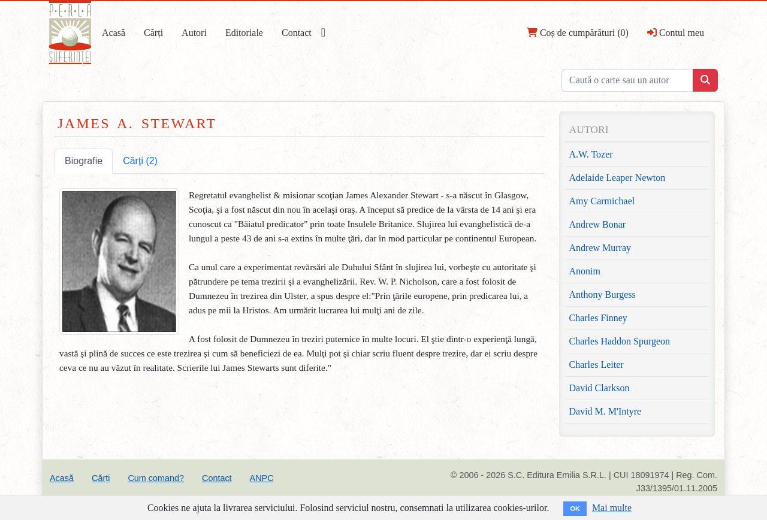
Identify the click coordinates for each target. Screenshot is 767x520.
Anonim (584, 271)
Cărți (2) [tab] (140, 161)
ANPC (262, 478)
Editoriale (244, 33)
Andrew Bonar (597, 224)
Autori (194, 33)
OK (575, 508)
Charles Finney (598, 318)
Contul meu (675, 32)
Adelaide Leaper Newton (617, 178)
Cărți (153, 33)
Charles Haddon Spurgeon (620, 341)
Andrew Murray (600, 248)
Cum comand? (156, 478)
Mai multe (612, 508)
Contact (297, 33)
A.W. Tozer (591, 154)
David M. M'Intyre (605, 411)
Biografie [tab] (83, 161)
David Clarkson (599, 388)
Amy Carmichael (602, 201)
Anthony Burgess (602, 294)
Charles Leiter (596, 364)
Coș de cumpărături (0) (578, 32)
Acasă (113, 33)
